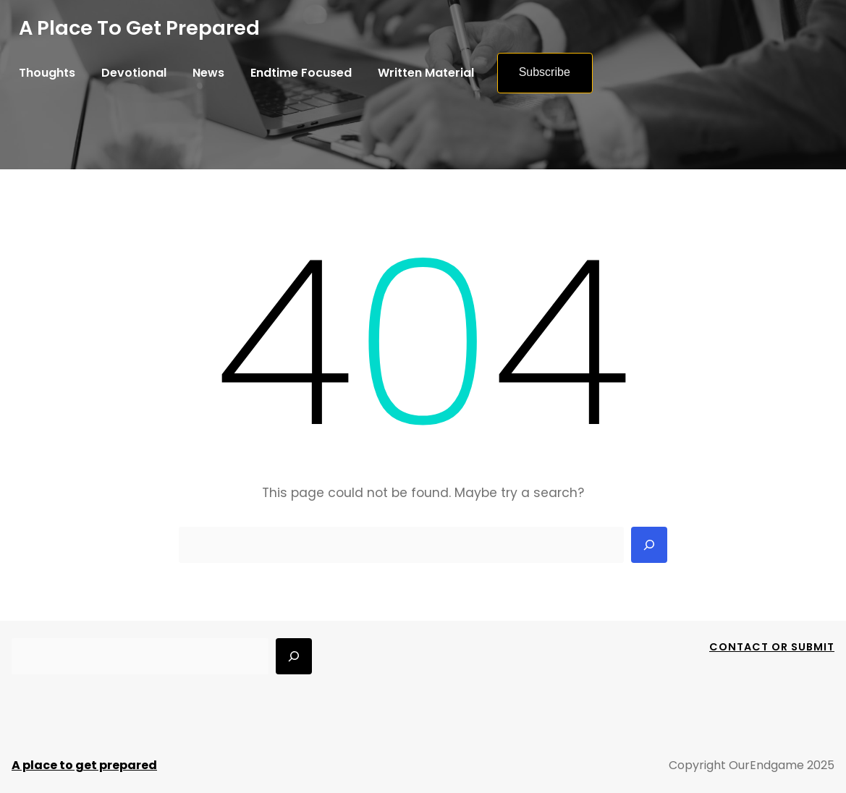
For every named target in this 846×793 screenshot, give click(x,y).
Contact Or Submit (771, 647)
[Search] (649, 545)
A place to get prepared (139, 28)
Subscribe (544, 72)
